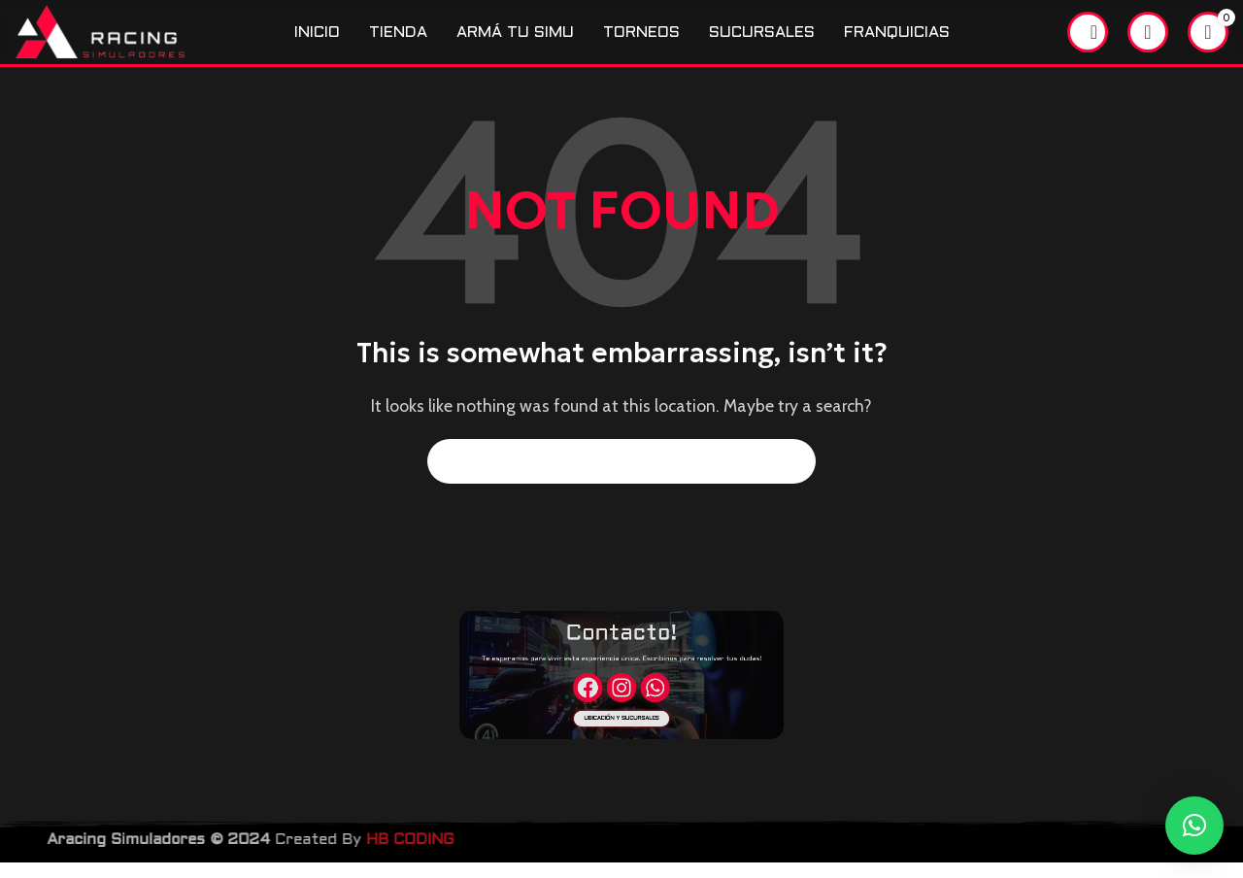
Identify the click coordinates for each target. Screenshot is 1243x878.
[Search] (1088, 39)
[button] (1194, 825)
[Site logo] (124, 38)
